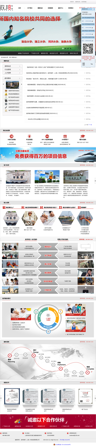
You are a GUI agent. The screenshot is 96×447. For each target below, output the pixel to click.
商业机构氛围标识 (12, 94)
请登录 (72, 1)
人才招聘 (8, 73)
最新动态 (40, 8)
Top (92, 64)
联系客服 (84, 1)
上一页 (86, 124)
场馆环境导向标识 (12, 90)
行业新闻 (8, 69)
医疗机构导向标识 (12, 97)
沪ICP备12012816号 (65, 439)
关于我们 (29, 8)
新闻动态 (8, 66)
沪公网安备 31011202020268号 (62, 445)
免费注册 (77, 1)
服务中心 (60, 8)
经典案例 (50, 8)
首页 (19, 8)
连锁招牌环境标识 (12, 107)
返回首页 (83, 64)
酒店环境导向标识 (12, 103)
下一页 (90, 124)
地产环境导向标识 (12, 110)
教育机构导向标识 (12, 100)
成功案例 (8, 78)
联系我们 (70, 8)
